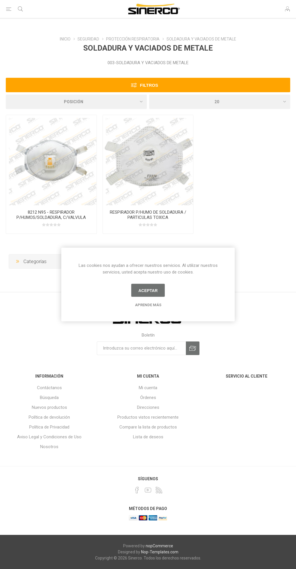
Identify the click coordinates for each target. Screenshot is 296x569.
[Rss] (159, 490)
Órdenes (148, 397)
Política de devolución (49, 417)
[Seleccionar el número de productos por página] (219, 102)
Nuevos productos (49, 407)
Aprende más (148, 305)
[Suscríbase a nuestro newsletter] (141, 348)
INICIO (65, 39)
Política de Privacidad (49, 427)
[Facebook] (137, 490)
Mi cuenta (148, 387)
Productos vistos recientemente (148, 417)
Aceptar (148, 290)
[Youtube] (148, 490)
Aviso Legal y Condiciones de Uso (49, 436)
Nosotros (49, 446)
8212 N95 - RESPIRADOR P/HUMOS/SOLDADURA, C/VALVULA (51, 215)
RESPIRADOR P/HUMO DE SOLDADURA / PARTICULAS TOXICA (148, 215)
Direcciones (148, 407)
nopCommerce (159, 546)
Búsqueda (49, 397)
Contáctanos (49, 387)
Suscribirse (192, 348)
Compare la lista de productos (148, 427)
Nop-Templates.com (159, 552)
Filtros (149, 85)
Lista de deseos (148, 436)
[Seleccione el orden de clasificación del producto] (76, 102)
